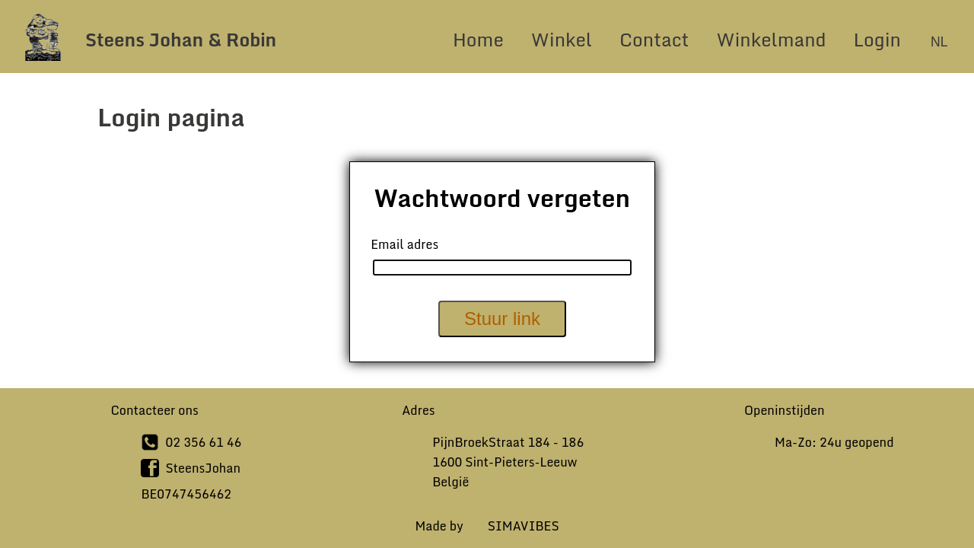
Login (880, 39)
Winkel (561, 39)
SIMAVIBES (523, 526)
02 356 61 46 (203, 442)
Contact (654, 39)
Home (478, 39)
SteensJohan (202, 468)
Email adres (404, 244)
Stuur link (502, 318)
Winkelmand (771, 39)
